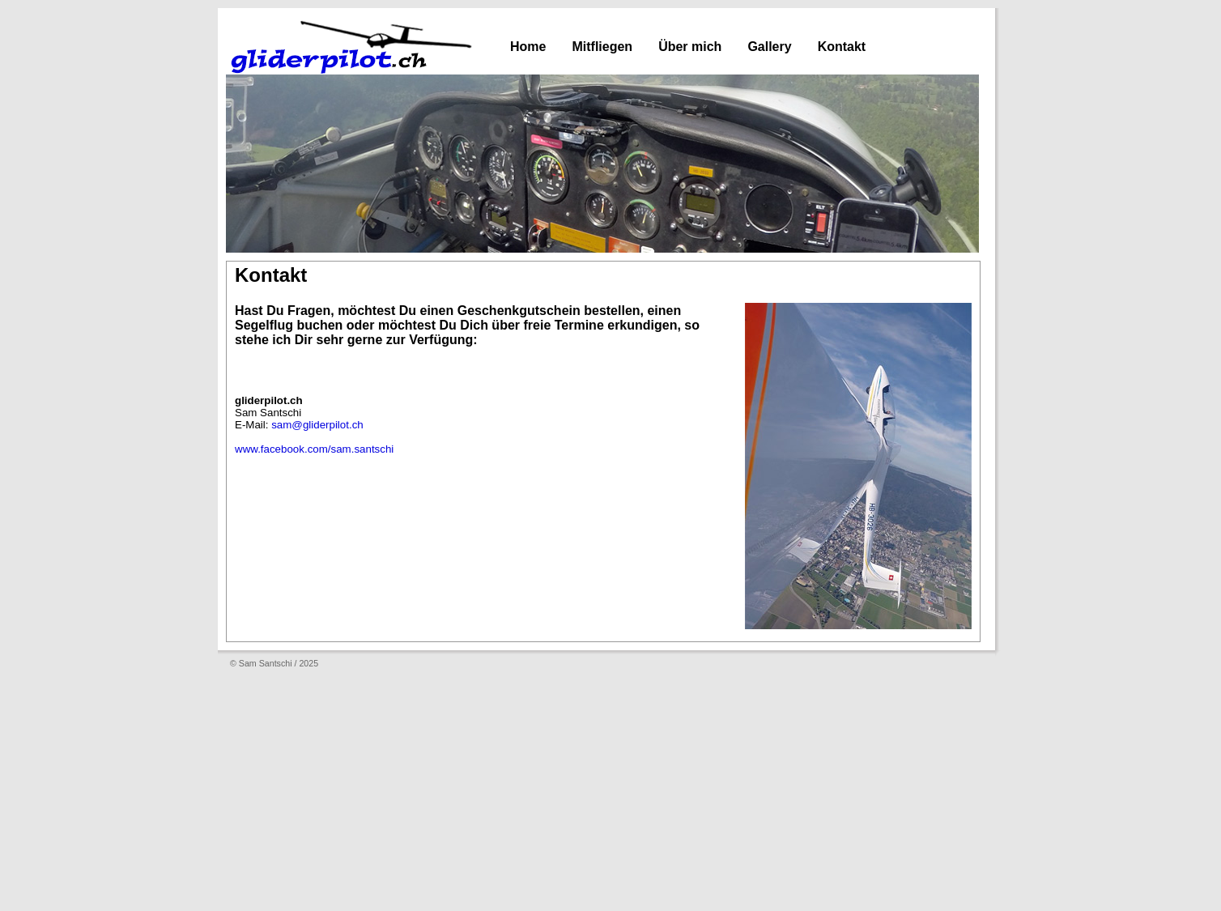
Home (528, 46)
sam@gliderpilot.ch (317, 425)
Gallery (769, 46)
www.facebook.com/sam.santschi (314, 449)
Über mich (689, 46)
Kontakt (842, 46)
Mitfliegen (602, 46)
